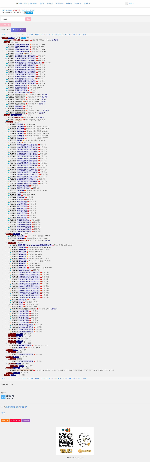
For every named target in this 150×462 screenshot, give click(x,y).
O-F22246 (35, 303)
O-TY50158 (38, 265)
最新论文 (50, 3)
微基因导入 (16, 10)
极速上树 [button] (5, 419)
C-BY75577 (45, 137)
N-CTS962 (42, 48)
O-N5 (36, 103)
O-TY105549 (47, 246)
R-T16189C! (59, 34)
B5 (70, 34)
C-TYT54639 (35, 101)
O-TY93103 (48, 39)
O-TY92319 (38, 262)
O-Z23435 (44, 189)
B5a (74, 34)
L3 (46, 34)
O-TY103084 (38, 251)
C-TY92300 (45, 135)
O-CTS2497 (32, 123)
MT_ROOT (5, 34)
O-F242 (37, 98)
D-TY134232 (47, 260)
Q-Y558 (48, 308)
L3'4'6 (37, 34)
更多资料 (55, 39)
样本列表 (59, 3)
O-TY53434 (46, 235)
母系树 (42, 3)
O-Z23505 (42, 44)
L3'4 (42, 34)
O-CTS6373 (40, 85)
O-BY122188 (45, 128)
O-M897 (70, 244)
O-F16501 (35, 301)
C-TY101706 (38, 253)
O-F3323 (41, 46)
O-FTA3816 (38, 347)
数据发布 (87, 3)
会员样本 (69, 3)
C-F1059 (41, 369)
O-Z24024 (38, 96)
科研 (23, 10)
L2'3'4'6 (31, 34)
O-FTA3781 (44, 344)
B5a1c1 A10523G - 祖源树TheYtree (28, 3)
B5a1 (79, 34)
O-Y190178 (34, 117)
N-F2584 (33, 194)
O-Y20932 (45, 130)
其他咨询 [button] (26, 419)
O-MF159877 (41, 139)
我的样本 (78, 3)
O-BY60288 (40, 240)
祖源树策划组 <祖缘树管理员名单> (17, 406)
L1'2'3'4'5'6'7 (13, 34)
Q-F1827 (39, 87)
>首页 (3, 412)
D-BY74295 (42, 50)
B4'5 (66, 34)
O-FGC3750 (38, 110)
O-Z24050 (38, 94)
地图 (28, 37)
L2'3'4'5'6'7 (23, 34)
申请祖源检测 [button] (15, 419)
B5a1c (84, 34)
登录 (129, 3)
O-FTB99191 (45, 126)
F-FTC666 (44, 237)
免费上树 (9, 10)
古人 (27, 10)
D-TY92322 (47, 258)
